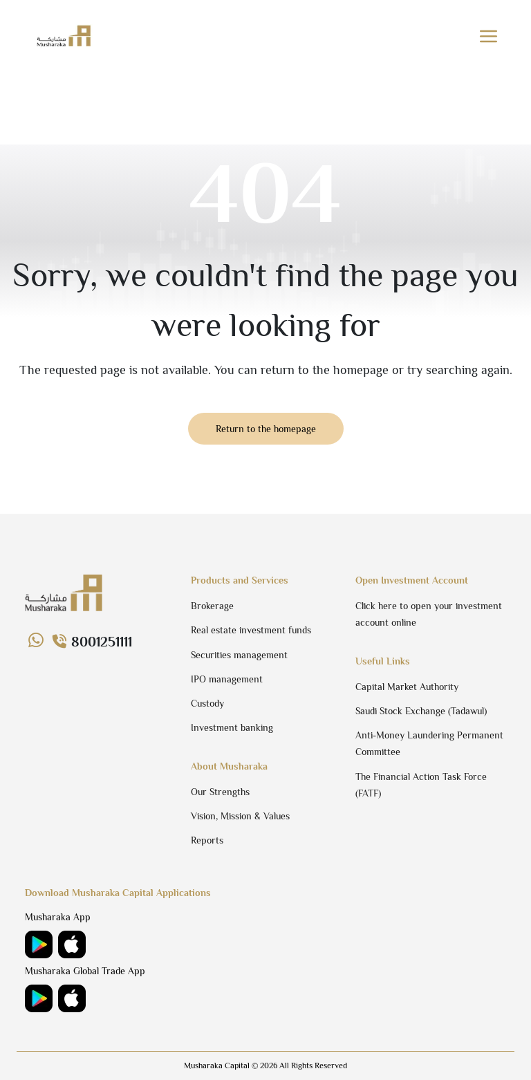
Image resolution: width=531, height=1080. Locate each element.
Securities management (239, 654)
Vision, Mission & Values (240, 815)
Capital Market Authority (406, 686)
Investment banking (232, 727)
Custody (207, 703)
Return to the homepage (266, 428)
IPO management (227, 679)
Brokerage (212, 605)
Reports (207, 840)
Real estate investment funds (251, 629)
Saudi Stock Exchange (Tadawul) (421, 710)
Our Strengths (220, 791)
